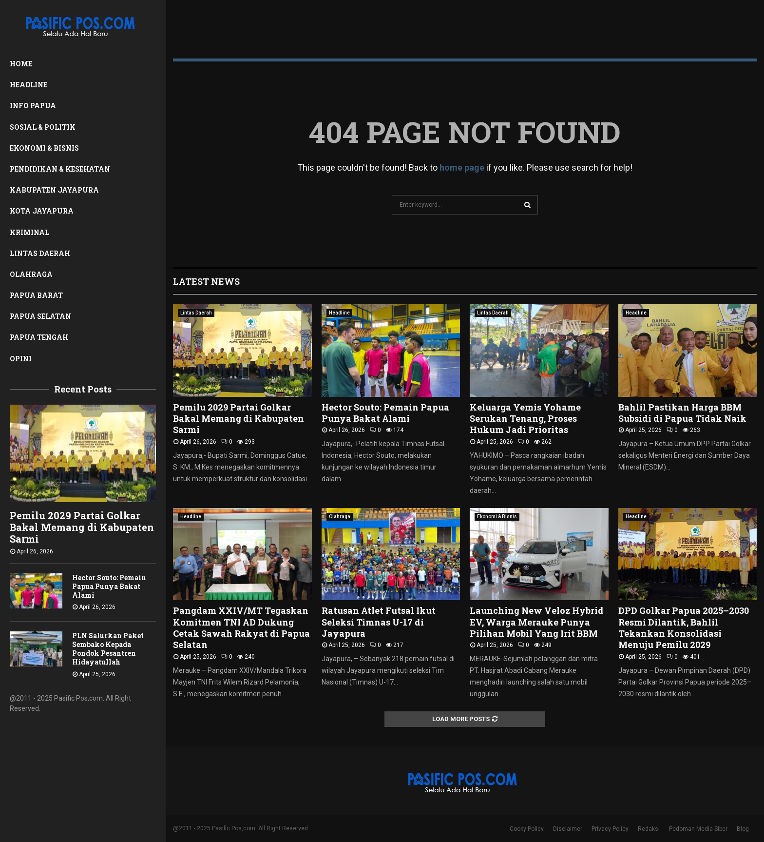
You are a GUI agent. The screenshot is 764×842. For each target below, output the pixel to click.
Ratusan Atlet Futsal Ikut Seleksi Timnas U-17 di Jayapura (379, 622)
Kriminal (29, 232)
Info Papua (33, 105)
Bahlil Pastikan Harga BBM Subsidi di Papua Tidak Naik (682, 412)
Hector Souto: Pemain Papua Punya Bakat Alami (109, 586)
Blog (743, 828)
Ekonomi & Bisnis (44, 148)
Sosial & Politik (43, 127)
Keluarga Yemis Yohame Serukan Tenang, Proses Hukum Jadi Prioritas (525, 418)
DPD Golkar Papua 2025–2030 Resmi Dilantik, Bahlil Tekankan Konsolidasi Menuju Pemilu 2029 (683, 627)
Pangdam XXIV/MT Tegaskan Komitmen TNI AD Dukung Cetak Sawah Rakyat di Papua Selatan (241, 627)
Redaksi (649, 828)
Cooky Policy (527, 828)
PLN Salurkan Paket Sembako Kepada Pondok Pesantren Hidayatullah (108, 648)
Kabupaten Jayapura (54, 190)
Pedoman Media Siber (698, 828)
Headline (28, 84)
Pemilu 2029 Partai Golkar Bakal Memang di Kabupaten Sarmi (82, 527)
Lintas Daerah (40, 253)
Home (21, 63)
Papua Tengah (39, 337)
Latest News (206, 281)
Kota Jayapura (42, 210)
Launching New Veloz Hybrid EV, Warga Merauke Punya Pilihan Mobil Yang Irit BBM (537, 622)
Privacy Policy (610, 828)
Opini (21, 358)
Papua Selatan (40, 316)
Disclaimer (567, 828)
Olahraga (31, 274)
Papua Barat (36, 295)
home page (461, 167)
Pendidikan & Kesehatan (60, 169)
